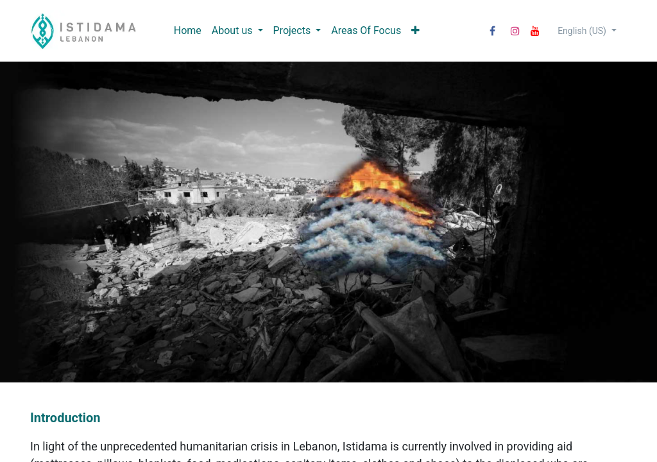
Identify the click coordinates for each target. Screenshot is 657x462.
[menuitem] (188, 31)
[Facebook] (492, 31)
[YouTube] (535, 30)
